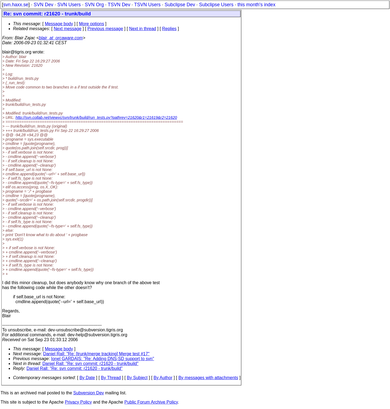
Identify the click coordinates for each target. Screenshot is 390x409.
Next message (67, 28)
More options (91, 23)
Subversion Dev (88, 393)
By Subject (137, 377)
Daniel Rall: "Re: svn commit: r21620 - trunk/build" (91, 363)
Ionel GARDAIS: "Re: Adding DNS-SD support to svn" (102, 358)
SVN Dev (43, 4)
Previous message (105, 28)
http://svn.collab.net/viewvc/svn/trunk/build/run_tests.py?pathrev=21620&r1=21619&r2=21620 (96, 117)
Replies (169, 28)
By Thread (111, 377)
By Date (87, 377)
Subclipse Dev (180, 4)
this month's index (256, 4)
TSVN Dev (119, 4)
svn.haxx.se (15, 4)
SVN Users (69, 4)
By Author (163, 377)
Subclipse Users (216, 4)
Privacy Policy (78, 402)
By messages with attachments (208, 377)
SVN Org (94, 4)
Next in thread (142, 28)
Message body (59, 23)
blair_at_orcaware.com (61, 38)
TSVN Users (147, 4)
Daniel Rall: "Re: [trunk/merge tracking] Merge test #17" (96, 353)
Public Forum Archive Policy (151, 402)
